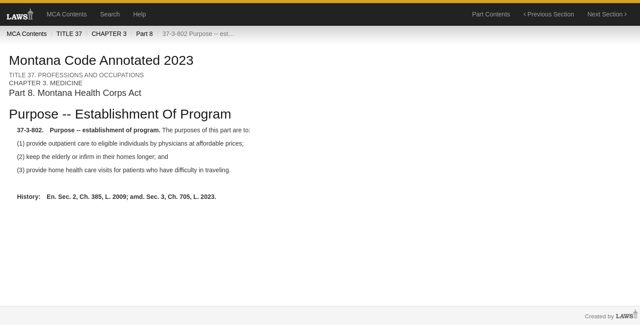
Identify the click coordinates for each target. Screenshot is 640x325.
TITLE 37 (69, 33)
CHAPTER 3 (109, 33)
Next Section (607, 14)
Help (139, 14)
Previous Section (549, 14)
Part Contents (491, 14)
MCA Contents (67, 14)
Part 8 (144, 33)
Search (110, 14)
